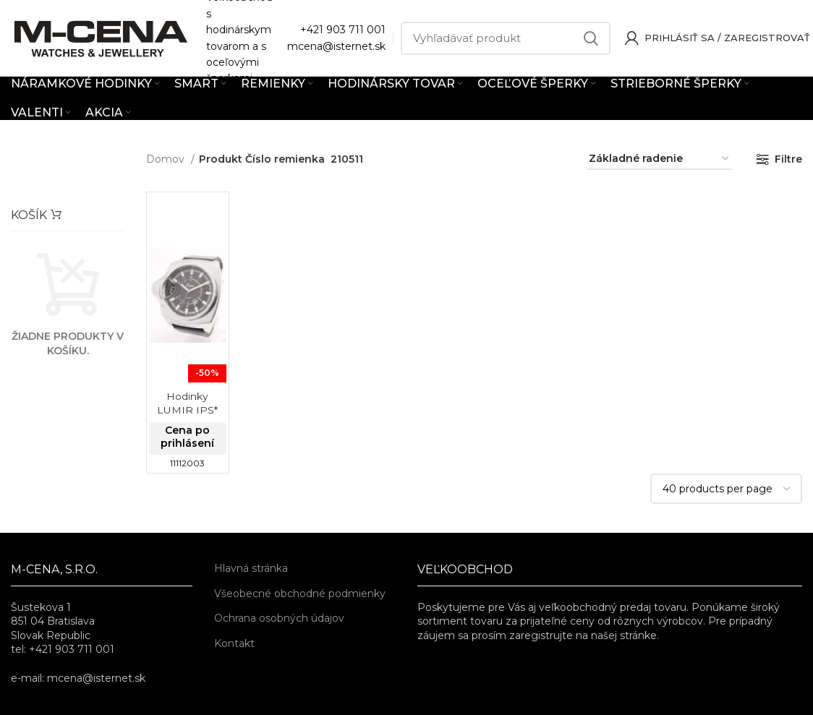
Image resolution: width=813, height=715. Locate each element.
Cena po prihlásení (187, 437)
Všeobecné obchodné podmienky (300, 593)
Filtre (788, 159)
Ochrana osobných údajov (279, 618)
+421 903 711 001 (343, 29)
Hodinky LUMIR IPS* (187, 403)
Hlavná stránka (251, 568)
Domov (166, 159)
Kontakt (234, 643)
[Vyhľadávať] (505, 38)
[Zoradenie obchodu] (659, 159)
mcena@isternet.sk (336, 46)
